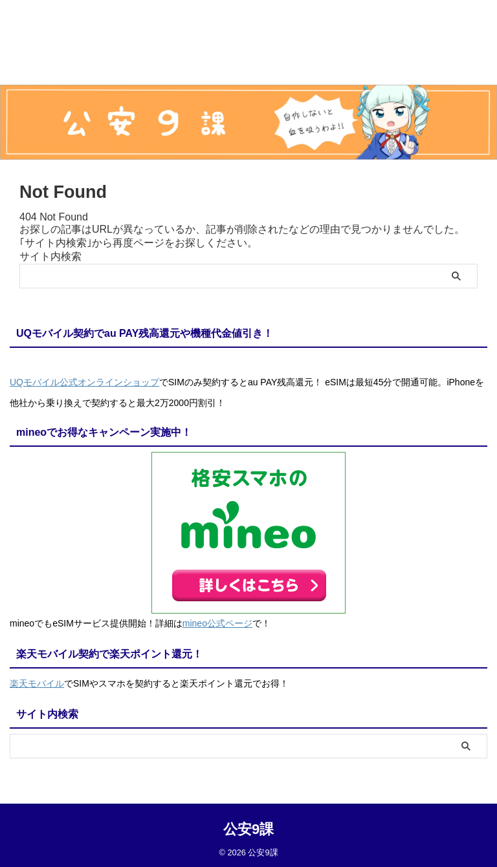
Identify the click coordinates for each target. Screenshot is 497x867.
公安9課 (248, 825)
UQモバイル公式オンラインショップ (84, 382)
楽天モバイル (37, 681)
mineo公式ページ (217, 622)
